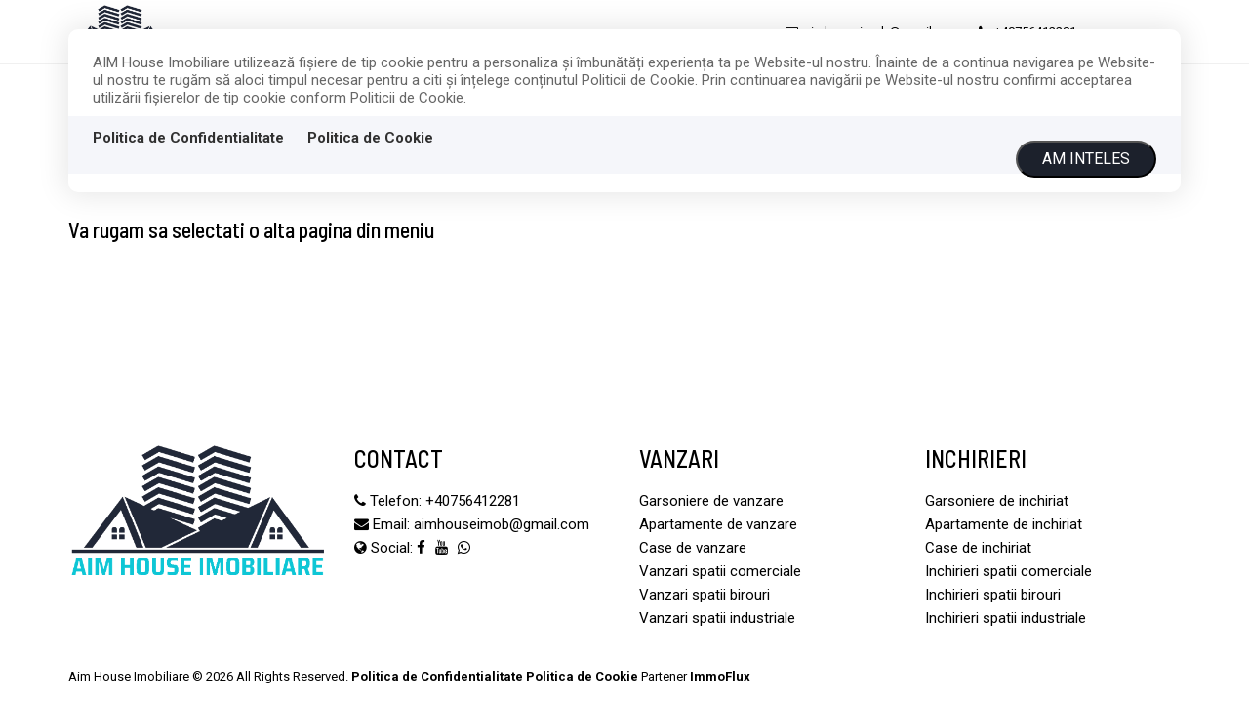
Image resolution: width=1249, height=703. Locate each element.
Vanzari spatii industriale (717, 618)
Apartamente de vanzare (718, 524)
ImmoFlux (720, 676)
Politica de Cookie (370, 137)
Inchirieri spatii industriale (1005, 618)
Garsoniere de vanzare (711, 501)
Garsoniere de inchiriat (996, 501)
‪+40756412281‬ (472, 501)
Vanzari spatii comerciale (720, 571)
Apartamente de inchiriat (1003, 524)
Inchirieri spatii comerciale (1008, 571)
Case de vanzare (692, 548)
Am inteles (1086, 158)
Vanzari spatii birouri (704, 594)
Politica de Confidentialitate (188, 137)
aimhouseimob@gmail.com (501, 524)
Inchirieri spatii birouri (993, 594)
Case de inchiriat (978, 548)
